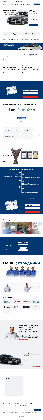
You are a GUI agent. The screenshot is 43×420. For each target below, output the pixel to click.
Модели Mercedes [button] (10, 4)
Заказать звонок (37, 4)
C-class (9, 6)
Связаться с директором (23, 339)
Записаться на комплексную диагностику (31, 96)
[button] (39, 135)
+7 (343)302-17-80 (36, 2)
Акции (24, 4)
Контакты (28, 4)
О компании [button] (4, 4)
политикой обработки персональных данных (34, 22)
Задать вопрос (36, 366)
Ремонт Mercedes (5, 6)
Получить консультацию (34, 24)
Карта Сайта (15, 405)
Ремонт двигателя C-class (14, 6)
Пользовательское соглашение (23, 405)
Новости (20, 4)
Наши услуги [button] (16, 4)
